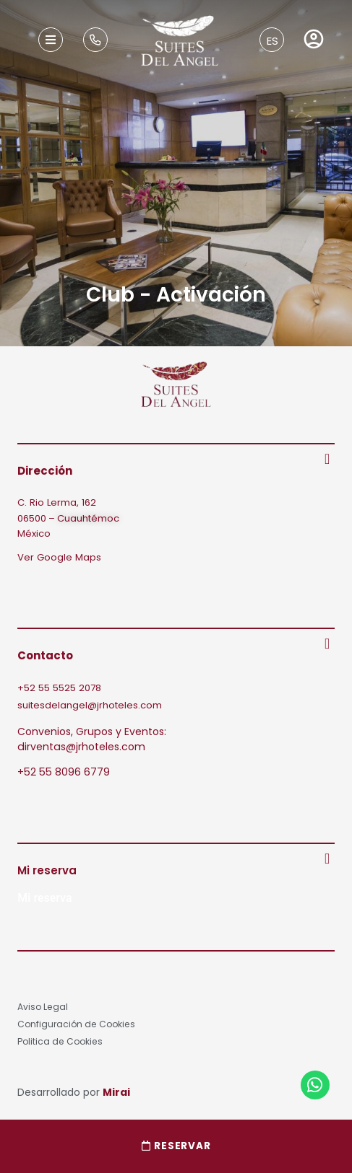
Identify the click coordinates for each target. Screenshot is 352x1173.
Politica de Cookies (60, 1041)
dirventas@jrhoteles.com (81, 746)
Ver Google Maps (59, 557)
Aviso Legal (42, 1007)
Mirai (116, 1092)
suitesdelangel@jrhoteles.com (89, 705)
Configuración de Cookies (76, 1024)
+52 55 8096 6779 (63, 772)
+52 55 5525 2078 (59, 688)
